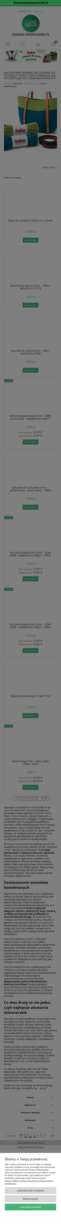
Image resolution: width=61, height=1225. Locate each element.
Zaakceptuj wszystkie (30, 1207)
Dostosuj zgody (30, 1198)
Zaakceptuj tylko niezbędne (30, 1190)
